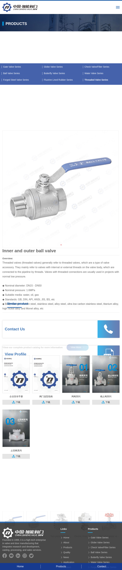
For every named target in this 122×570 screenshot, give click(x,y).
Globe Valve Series (53, 101)
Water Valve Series (94, 108)
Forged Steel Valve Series (16, 114)
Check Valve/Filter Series (97, 101)
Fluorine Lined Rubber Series (58, 114)
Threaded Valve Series (96, 114)
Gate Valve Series (12, 101)
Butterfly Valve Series (54, 108)
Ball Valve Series (11, 108)
